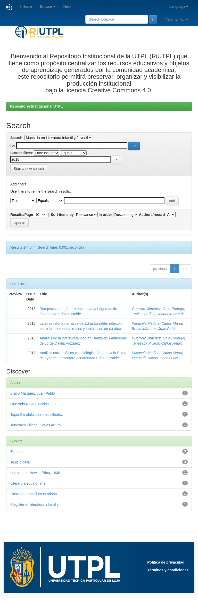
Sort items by (62, 215)
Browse (48, 6)
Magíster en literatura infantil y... (35, 504)
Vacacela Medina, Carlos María (157, 323)
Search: (16, 138)
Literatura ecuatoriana (27, 483)
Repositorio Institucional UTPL (36, 106)
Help (67, 6)
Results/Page (21, 215)
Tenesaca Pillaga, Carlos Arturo (157, 343)
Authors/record (152, 215)
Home (26, 6)
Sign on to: (176, 19)
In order (105, 215)
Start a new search (29, 169)
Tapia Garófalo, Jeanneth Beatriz (158, 314)
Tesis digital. (20, 462)
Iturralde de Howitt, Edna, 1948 (35, 473)
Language (178, 6)
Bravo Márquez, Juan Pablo (154, 329)
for (12, 145)
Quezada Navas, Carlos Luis (155, 358)
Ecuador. (17, 452)
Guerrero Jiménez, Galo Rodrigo (158, 309)
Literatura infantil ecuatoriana (33, 494)
